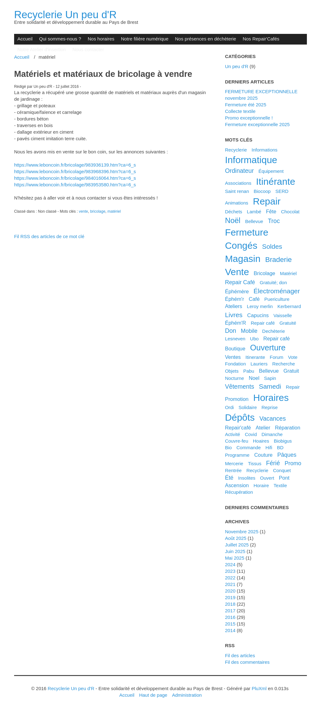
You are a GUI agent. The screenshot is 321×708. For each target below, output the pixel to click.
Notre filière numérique (145, 38)
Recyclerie (236, 149)
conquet (282, 470)
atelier (262, 427)
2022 (230, 577)
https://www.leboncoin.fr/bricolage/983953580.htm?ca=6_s (75, 184)
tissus (254, 463)
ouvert (267, 478)
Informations (264, 149)
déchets (233, 211)
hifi (269, 447)
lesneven (235, 338)
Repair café (263, 323)
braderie (278, 260)
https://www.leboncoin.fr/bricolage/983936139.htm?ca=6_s (75, 165)
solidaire (248, 407)
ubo (254, 338)
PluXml (259, 688)
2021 (230, 584)
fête (271, 211)
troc (274, 220)
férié (273, 463)
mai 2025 (235, 558)
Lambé (254, 211)
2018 (230, 604)
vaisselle (282, 315)
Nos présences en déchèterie (205, 38)
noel (254, 378)
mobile (249, 331)
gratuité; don (273, 282)
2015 (230, 623)
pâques (287, 455)
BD (280, 447)
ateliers (233, 306)
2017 (230, 610)
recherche (283, 363)
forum (276, 357)
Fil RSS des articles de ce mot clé (49, 236)
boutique (235, 348)
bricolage (97, 211)
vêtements (239, 386)
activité (232, 434)
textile (280, 485)
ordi (229, 407)
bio (228, 447)
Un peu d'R (237, 66)
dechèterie (273, 331)
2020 (230, 591)
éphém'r (234, 299)
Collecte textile (240, 111)
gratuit (291, 371)
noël (232, 220)
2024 (230, 564)
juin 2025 (235, 551)
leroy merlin (260, 306)
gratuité (288, 323)
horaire (261, 485)
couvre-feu (236, 441)
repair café (276, 338)
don (230, 330)
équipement (271, 171)
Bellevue (254, 221)
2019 (230, 597)
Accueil (24, 38)
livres (234, 314)
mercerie (234, 463)
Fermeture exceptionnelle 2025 (257, 124)
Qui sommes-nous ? (60, 38)
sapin (270, 378)
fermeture (246, 232)
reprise (269, 407)
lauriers (258, 363)
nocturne (234, 378)
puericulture (276, 299)
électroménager (277, 291)
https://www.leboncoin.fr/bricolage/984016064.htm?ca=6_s (75, 178)
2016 (230, 617)
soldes (272, 246)
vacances (273, 418)
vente (83, 211)
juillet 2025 (237, 544)
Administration (187, 695)
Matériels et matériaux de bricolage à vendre (103, 74)
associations (238, 183)
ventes (233, 357)
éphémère (237, 291)
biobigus (283, 441)
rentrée (233, 470)
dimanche (271, 434)
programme (237, 455)
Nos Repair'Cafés (261, 38)
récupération (239, 492)
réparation (287, 427)
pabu (248, 371)
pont (284, 478)
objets (232, 371)
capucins (258, 315)
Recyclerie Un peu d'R (65, 14)
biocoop (262, 191)
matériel (114, 211)
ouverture (268, 347)
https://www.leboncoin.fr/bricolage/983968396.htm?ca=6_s (75, 171)
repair (267, 201)
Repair (293, 387)
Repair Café (240, 282)
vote (292, 357)
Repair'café (238, 427)
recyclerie (257, 470)
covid (251, 434)
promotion (237, 399)
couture (263, 455)
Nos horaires (101, 38)
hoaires (261, 441)
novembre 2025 (242, 531)
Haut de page (153, 695)
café (254, 299)
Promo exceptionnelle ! (249, 117)
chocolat (290, 211)
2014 (230, 630)
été (229, 478)
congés (241, 245)
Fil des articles (240, 655)
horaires (271, 397)
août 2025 (235, 538)
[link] (75, 165)
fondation (235, 363)
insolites (246, 478)
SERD (281, 191)
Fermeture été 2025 (245, 104)
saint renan (237, 191)
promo (293, 463)
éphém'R (235, 323)
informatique (251, 160)
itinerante (255, 357)
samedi (270, 386)
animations (236, 202)
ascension (237, 485)
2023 (230, 571)
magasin (242, 258)
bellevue (269, 371)
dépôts (240, 417)
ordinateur (239, 170)
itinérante (275, 181)
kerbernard (289, 306)
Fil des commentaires (247, 662)
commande (248, 447)
